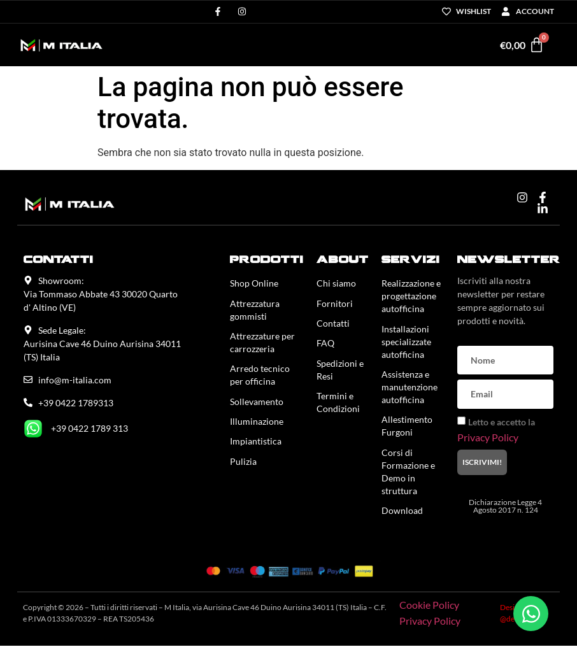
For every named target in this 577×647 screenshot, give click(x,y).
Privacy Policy (487, 436)
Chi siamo (336, 283)
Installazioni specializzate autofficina (406, 342)
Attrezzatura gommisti (255, 310)
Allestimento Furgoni (406, 427)
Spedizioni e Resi (340, 371)
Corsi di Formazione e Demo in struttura (408, 472)
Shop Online (254, 283)
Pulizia (243, 464)
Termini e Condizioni (338, 404)
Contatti (333, 323)
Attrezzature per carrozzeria (262, 343)
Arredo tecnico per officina (260, 376)
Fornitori (335, 303)
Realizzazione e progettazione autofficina (411, 296)
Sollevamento (256, 402)
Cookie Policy (429, 607)
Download (402, 512)
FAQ (325, 344)
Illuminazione (256, 423)
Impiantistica (255, 443)
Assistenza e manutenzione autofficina (409, 387)
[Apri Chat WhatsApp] (530, 613)
